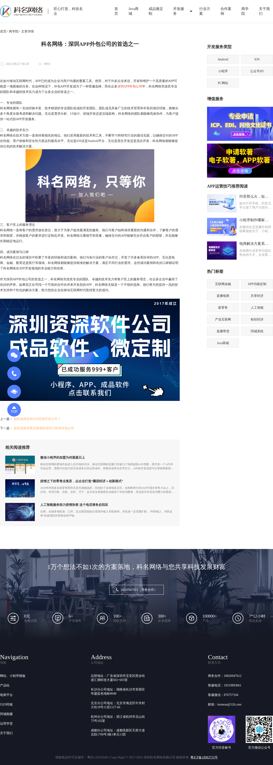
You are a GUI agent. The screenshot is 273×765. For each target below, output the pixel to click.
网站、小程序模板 (12, 676)
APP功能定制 (257, 284)
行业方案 (204, 11)
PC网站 (223, 83)
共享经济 (257, 296)
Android (223, 59)
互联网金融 (223, 284)
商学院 (245, 11)
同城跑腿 (6, 714)
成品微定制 (156, 11)
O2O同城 (6, 704)
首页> (4, 31)
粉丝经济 (257, 319)
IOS (257, 59)
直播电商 (223, 296)
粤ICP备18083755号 (204, 757)
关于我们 (6, 733)
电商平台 (6, 695)
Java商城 (134, 11)
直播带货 (223, 331)
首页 (116, 11)
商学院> (14, 31)
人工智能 (257, 307)
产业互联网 (223, 319)
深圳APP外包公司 (129, 86)
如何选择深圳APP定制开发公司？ (37, 419)
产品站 (5, 685)
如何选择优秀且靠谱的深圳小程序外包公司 (44, 428)
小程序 (223, 71)
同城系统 (257, 331)
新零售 (223, 307)
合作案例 (225, 11)
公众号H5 (257, 71)
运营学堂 (6, 723)
